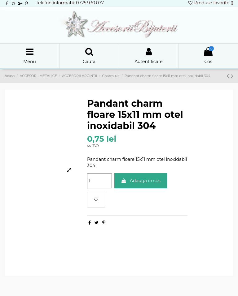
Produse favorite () (210, 3)
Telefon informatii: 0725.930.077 (70, 3)
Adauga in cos (141, 180)
